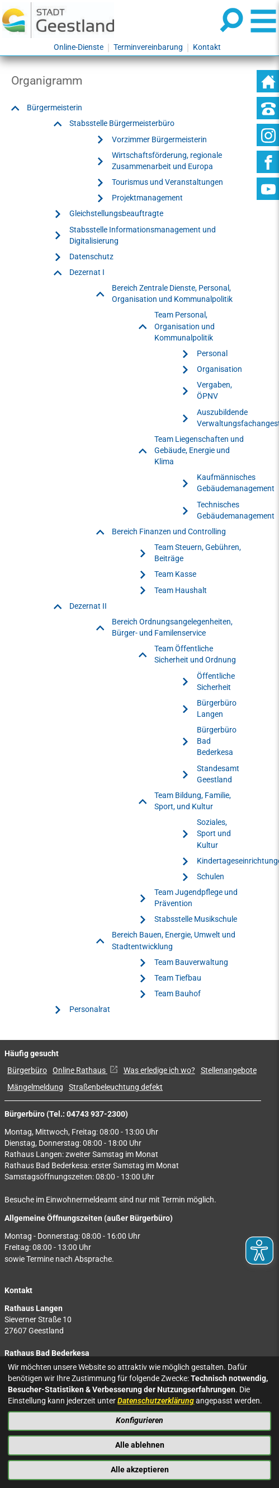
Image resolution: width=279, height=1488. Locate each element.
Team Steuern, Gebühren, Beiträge (197, 553)
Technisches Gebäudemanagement (236, 510)
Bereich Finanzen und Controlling (169, 532)
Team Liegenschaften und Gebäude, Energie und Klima (199, 451)
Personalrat (89, 1009)
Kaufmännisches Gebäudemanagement (236, 483)
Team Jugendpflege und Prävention (196, 898)
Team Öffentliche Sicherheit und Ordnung (195, 654)
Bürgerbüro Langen (217, 708)
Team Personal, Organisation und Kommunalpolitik (184, 326)
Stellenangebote (229, 1070)
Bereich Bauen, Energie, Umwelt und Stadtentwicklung (173, 940)
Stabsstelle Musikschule (195, 919)
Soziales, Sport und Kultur (214, 834)
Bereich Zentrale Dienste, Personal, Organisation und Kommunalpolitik (172, 293)
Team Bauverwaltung (191, 962)
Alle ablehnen (139, 1445)
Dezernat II (88, 606)
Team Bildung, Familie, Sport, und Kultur (192, 801)
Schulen (210, 876)
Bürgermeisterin (54, 108)
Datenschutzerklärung (155, 1401)
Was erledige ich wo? (159, 1070)
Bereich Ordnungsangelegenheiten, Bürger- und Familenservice (172, 627)
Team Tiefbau (177, 978)
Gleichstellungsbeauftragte (116, 213)
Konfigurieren (139, 1420)
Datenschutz (91, 257)
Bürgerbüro (27, 1070)
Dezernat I (87, 272)
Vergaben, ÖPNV (214, 390)
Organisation (219, 369)
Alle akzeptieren (140, 1470)
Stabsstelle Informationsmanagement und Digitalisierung (142, 235)
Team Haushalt (180, 590)
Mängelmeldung (35, 1087)
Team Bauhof (177, 994)
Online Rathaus (85, 1070)
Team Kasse (175, 574)
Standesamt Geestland (218, 774)
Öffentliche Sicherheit (216, 681)
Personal (212, 353)
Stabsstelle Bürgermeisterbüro (121, 123)
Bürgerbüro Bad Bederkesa (217, 741)
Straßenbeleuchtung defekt (116, 1087)
